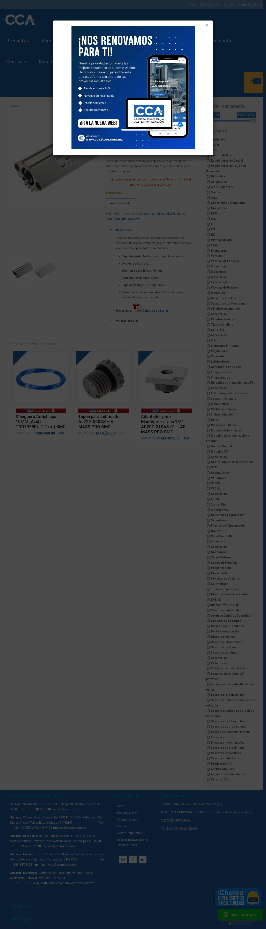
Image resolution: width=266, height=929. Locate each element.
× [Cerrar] (207, 25)
